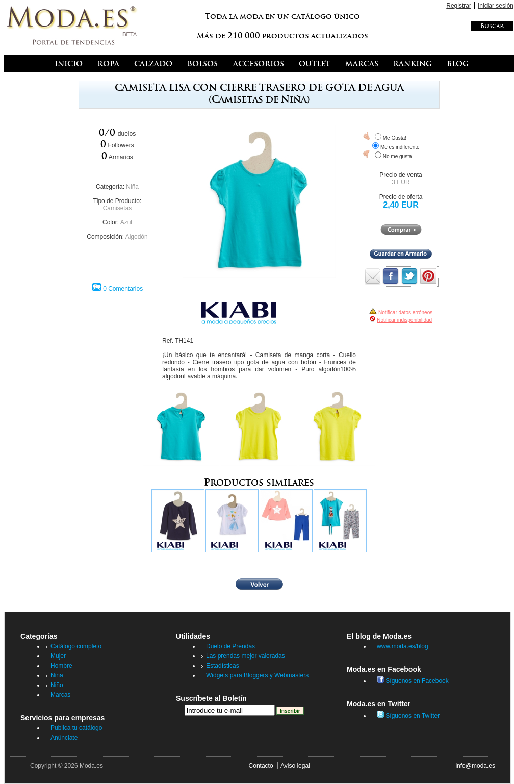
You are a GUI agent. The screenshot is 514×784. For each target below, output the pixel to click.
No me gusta (397, 156)
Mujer (58, 656)
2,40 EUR (400, 204)
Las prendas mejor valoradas (245, 656)
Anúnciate (64, 737)
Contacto (261, 765)
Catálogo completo (75, 646)
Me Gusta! (394, 138)
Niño (56, 685)
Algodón (136, 236)
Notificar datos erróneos (405, 312)
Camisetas (117, 208)
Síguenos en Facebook (413, 681)
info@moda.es (475, 765)
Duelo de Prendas (230, 646)
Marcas (60, 694)
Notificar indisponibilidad (404, 320)
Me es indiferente (400, 147)
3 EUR (400, 182)
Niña (132, 186)
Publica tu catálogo (76, 727)
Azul (126, 222)
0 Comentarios (123, 288)
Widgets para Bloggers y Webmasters (257, 675)
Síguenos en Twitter (408, 715)
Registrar (458, 5)
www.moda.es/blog (402, 646)
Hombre (61, 665)
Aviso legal (295, 765)
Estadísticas (222, 665)
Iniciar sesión (495, 5)
